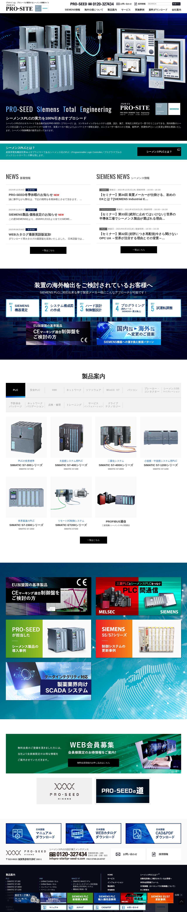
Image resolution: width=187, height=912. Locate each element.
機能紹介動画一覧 (80, 889)
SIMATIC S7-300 (13, 881)
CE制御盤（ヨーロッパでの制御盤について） (158, 886)
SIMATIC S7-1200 (14, 890)
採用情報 (142, 4)
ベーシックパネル (48, 890)
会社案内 (176, 9)
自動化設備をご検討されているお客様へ (156, 879)
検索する (176, 4)
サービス (126, 9)
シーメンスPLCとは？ (159, 151)
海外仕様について (93, 9)
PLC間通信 (144, 890)
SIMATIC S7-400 (13, 884)
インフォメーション (115, 882)
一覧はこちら (48, 250)
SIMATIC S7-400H (14, 887)
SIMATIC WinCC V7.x (81, 881)
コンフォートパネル (49, 887)
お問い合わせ (126, 4)
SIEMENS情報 (72, 9)
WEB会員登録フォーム (149, 882)
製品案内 (112, 9)
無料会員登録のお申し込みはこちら (93, 763)
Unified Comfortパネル (49, 881)
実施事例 (139, 9)
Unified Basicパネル (48, 884)
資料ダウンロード (158, 9)
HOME (110, 875)
